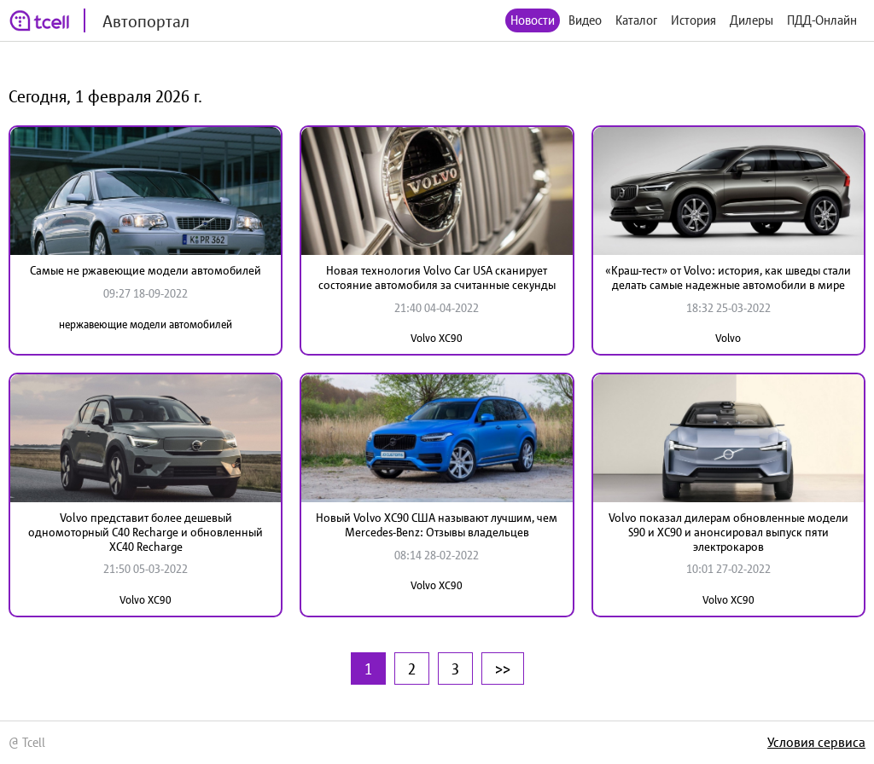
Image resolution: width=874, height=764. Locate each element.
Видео (585, 20)
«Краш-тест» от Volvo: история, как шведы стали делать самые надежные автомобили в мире (728, 277)
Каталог (636, 20)
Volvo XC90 (437, 338)
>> (502, 668)
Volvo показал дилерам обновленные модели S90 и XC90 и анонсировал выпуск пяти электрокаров (728, 532)
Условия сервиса (816, 741)
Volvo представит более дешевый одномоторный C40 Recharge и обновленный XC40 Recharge (145, 532)
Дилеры (751, 20)
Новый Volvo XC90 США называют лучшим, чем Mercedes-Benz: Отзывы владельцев (436, 525)
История (693, 20)
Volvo (728, 338)
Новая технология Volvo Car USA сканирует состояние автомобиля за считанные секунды (437, 277)
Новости (532, 20)
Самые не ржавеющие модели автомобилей (145, 270)
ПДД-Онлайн (822, 20)
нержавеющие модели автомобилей (145, 324)
